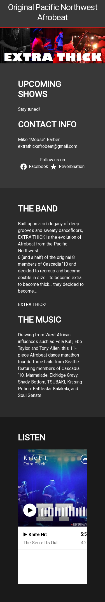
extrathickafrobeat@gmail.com (47, 146)
